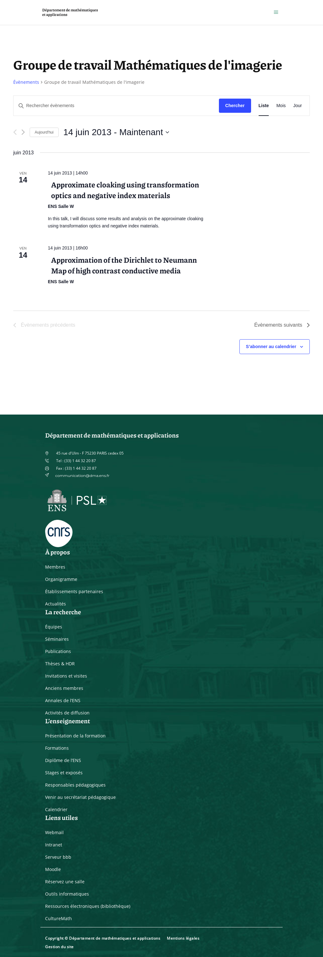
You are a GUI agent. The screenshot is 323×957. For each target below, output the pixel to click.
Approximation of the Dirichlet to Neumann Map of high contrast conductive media (124, 265)
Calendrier (56, 809)
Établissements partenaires (74, 591)
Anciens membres (64, 688)
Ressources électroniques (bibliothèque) (87, 906)
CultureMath (58, 918)
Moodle (53, 869)
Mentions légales (183, 938)
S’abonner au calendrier (271, 346)
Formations (57, 748)
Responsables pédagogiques (75, 785)
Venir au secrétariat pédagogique (80, 797)
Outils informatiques (67, 894)
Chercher (234, 105)
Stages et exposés (64, 773)
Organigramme (61, 579)
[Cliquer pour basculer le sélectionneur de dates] (116, 132)
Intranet (53, 845)
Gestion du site (59, 946)
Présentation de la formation (75, 736)
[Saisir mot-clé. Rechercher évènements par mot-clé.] (116, 106)
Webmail (54, 832)
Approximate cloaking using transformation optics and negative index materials (125, 189)
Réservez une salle (65, 882)
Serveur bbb (58, 857)
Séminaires (57, 639)
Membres (55, 567)
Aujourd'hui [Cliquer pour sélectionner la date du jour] (44, 132)
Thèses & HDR (60, 664)
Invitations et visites (66, 676)
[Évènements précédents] (15, 132)
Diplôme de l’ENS (63, 760)
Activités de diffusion (67, 713)
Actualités (55, 604)
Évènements (26, 82)
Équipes (53, 627)
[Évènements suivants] (23, 132)
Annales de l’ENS (62, 700)
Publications (58, 651)
